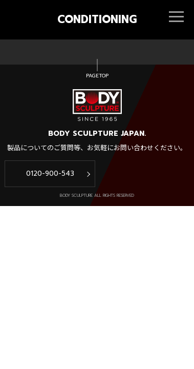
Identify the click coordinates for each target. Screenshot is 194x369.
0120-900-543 (50, 173)
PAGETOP (97, 76)
